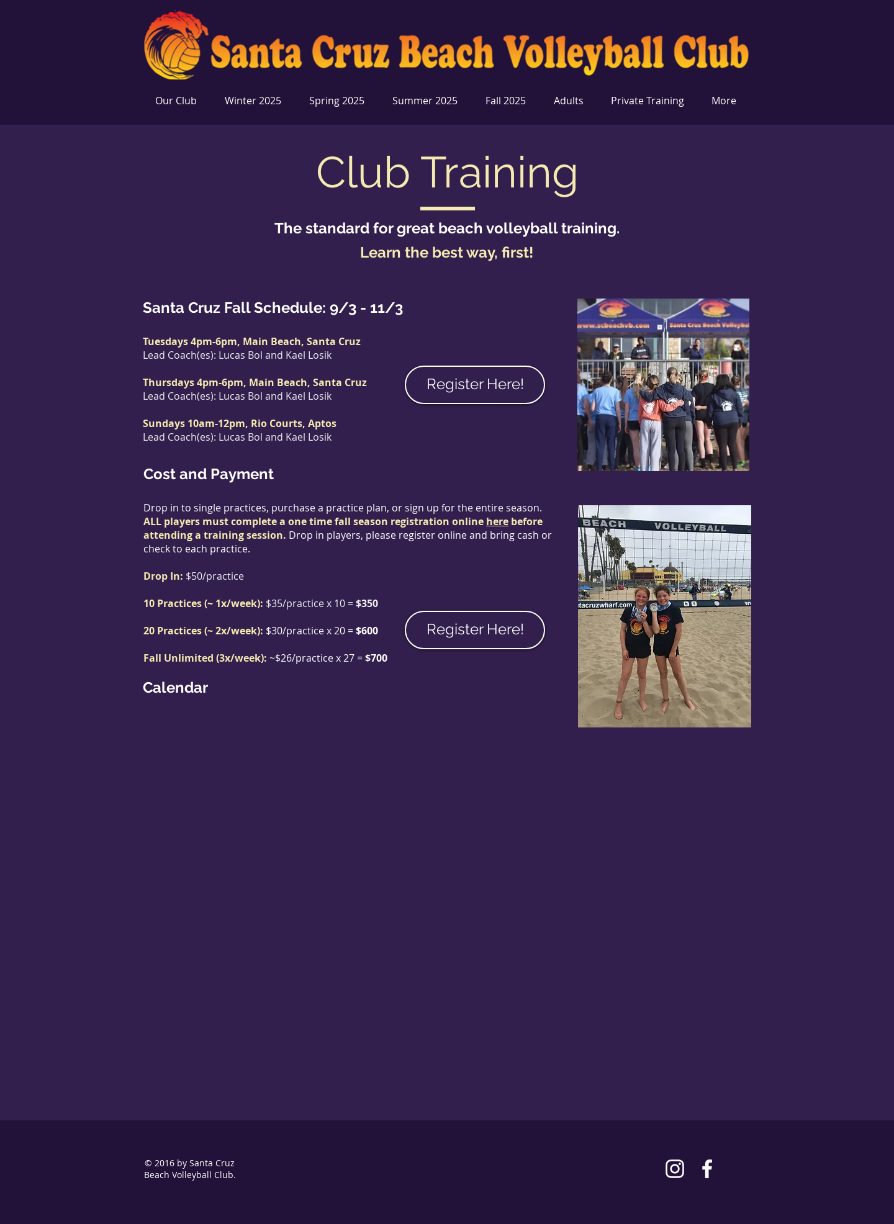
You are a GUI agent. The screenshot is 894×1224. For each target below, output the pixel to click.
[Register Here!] (475, 385)
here (497, 521)
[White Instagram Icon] (674, 1168)
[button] (254, 101)
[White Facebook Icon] (707, 1168)
